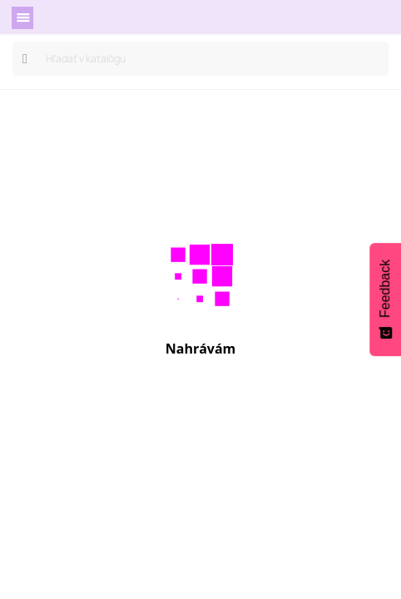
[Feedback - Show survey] (385, 299)
